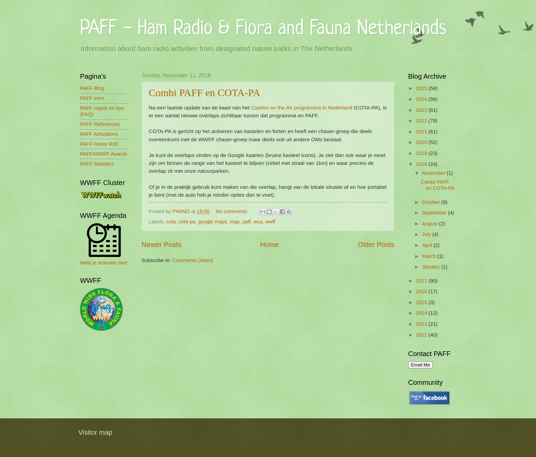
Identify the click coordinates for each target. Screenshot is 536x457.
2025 (422, 88)
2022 (422, 120)
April (427, 245)
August (430, 223)
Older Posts (376, 244)
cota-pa (187, 221)
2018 (422, 164)
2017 (422, 281)
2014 (422, 313)
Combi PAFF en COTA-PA (204, 92)
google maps (212, 221)
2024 (422, 99)
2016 (422, 291)
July (427, 234)
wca (258, 221)
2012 (422, 335)
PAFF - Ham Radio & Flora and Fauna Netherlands (263, 29)
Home (269, 244)
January (431, 267)
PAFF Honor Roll (99, 144)
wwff (270, 221)
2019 (422, 153)
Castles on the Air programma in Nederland (301, 107)
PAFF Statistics (97, 164)
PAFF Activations (99, 134)
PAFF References (100, 124)
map (235, 221)
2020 (422, 142)
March (429, 256)
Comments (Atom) (192, 260)
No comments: (233, 211)
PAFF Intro (92, 98)
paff (246, 221)
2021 (422, 131)
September (435, 213)
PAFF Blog (92, 88)
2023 (422, 110)
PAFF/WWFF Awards (103, 154)
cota (171, 221)
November (434, 173)
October (431, 202)
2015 (422, 302)
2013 (422, 324)
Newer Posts (162, 244)
